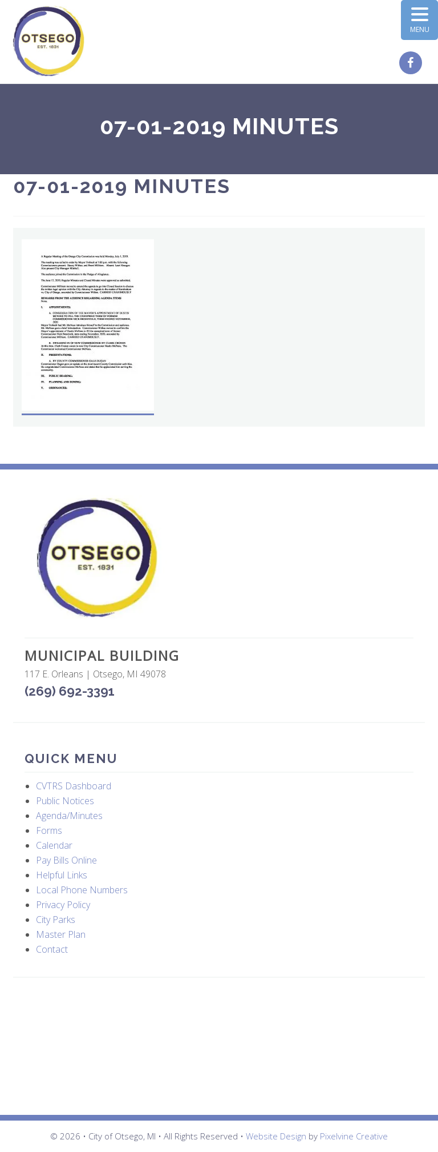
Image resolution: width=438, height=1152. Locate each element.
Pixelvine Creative (354, 1136)
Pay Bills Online (66, 860)
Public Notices (65, 800)
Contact (52, 949)
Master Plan (61, 934)
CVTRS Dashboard (73, 786)
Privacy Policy (63, 904)
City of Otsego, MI (48, 41)
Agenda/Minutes (69, 815)
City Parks (55, 919)
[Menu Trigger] (419, 20)
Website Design (276, 1136)
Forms (49, 830)
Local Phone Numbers (82, 890)
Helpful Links (61, 875)
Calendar (54, 845)
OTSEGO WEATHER (219, 1046)
